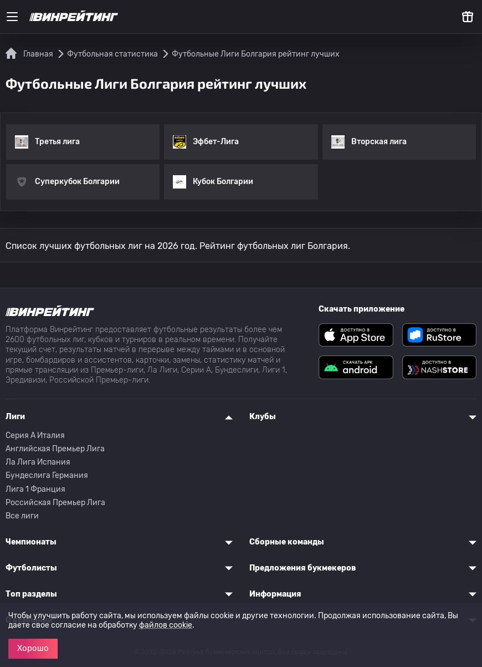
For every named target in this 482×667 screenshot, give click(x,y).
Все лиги (22, 516)
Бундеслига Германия (47, 475)
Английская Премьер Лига (55, 449)
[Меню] (12, 17)
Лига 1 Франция (35, 489)
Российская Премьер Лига (55, 502)
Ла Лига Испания (38, 462)
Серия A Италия (35, 435)
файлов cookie (165, 625)
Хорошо (33, 648)
